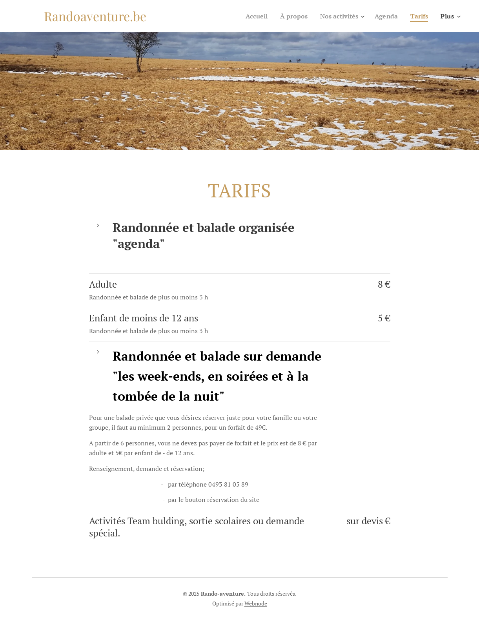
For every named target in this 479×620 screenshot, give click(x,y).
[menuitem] (247, 16)
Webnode (255, 603)
